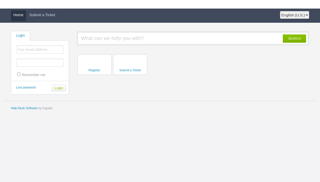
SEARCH (294, 38)
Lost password (26, 87)
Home (18, 15)
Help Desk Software (24, 108)
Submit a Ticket (42, 15)
